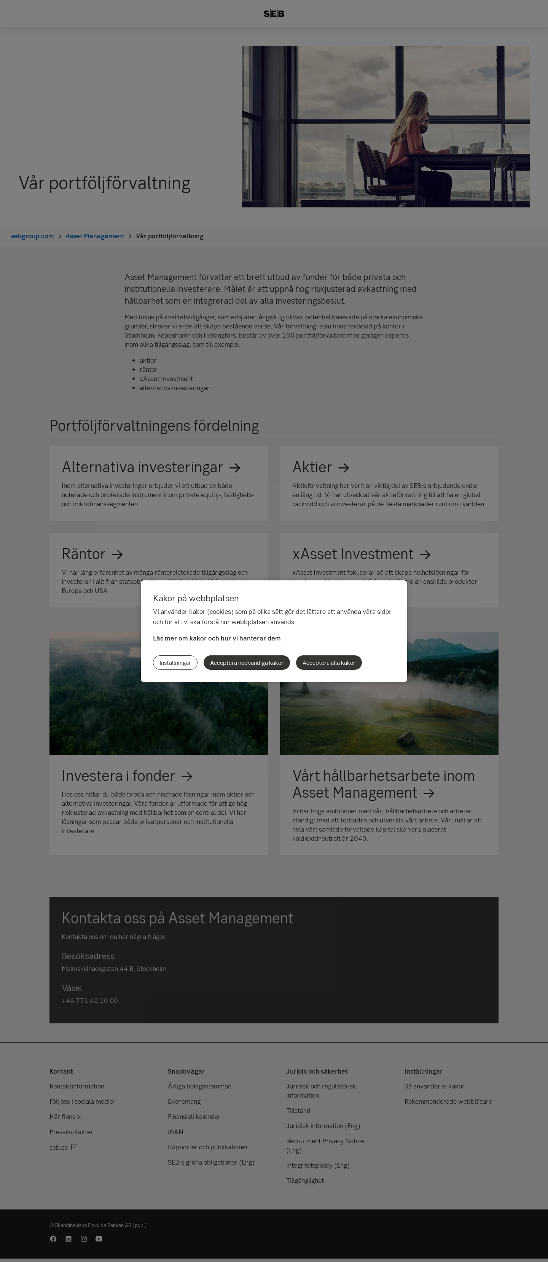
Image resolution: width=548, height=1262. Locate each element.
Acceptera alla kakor (329, 662)
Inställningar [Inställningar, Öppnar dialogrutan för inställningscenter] (175, 662)
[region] (274, 631)
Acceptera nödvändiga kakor (247, 662)
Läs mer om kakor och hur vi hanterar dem (217, 638)
